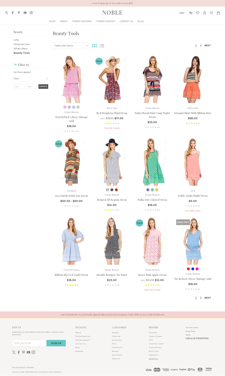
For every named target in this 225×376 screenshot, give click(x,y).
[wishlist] (197, 12)
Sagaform (153, 355)
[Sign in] (204, 12)
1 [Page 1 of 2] (194, 45)
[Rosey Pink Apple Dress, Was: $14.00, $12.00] (152, 241)
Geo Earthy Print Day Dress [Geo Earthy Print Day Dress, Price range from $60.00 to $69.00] (71, 195)
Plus (114, 344)
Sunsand (153, 333)
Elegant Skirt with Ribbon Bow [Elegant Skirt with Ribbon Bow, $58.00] (192, 113)
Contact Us (137, 21)
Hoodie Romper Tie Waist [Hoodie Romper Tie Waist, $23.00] (112, 275)
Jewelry (115, 333)
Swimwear (117, 340)
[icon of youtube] (25, 12)
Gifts (16, 40)
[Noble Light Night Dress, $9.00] (193, 162)
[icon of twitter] (6, 12)
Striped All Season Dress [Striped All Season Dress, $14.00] (112, 199)
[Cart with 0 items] (218, 12)
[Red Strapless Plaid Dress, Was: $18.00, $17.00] (112, 79)
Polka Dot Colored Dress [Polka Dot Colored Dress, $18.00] (152, 199)
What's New (20, 48)
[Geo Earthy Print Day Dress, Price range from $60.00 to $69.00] (71, 162)
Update (43, 86)
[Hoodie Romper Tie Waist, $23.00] (112, 241)
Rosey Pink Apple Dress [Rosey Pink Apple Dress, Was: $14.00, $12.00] (152, 275)
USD (182, 13)
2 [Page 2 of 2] (200, 45)
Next (207, 45)
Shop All (116, 359)
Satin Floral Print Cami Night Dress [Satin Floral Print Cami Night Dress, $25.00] (152, 115)
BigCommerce (55, 372)
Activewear (117, 355)
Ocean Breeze (155, 336)
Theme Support (117, 21)
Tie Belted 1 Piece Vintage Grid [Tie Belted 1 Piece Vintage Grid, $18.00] (192, 279)
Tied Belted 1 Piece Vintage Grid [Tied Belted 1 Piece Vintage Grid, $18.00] (71, 119)
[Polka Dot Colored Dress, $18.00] (152, 162)
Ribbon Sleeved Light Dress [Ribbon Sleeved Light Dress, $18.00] (71, 275)
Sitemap (79, 351)
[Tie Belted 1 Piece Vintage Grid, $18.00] (193, 241)
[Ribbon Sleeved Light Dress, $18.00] (71, 241)
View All (153, 359)
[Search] (211, 12)
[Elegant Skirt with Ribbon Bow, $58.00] (193, 79)
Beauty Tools (22, 53)
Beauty (115, 351)
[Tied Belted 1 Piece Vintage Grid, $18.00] (71, 79)
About (75, 21)
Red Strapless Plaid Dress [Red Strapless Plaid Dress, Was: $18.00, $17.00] (111, 113)
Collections (117, 348)
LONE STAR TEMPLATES (28, 372)
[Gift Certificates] (190, 12)
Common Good (156, 344)
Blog (152, 21)
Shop (64, 21)
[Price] (31, 79)
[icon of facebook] (12, 12)
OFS (151, 340)
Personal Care (22, 44)
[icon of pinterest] (18, 12)
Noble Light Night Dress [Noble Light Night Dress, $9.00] (192, 195)
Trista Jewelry (155, 348)
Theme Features (93, 21)
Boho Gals (154, 351)
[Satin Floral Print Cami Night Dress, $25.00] (152, 79)
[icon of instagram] (31, 12)
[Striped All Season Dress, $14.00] (112, 162)
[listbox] (71, 46)
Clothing (116, 336)
